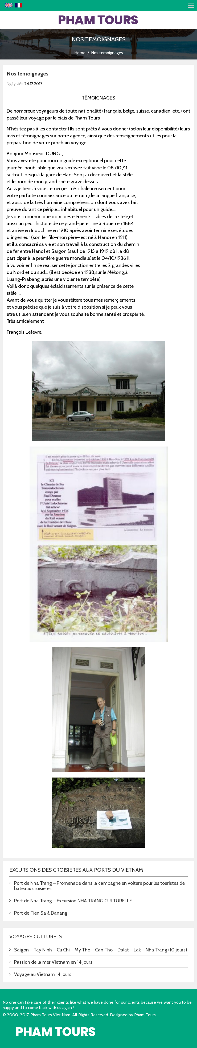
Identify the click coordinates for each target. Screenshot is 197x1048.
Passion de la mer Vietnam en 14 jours (53, 962)
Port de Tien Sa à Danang (40, 913)
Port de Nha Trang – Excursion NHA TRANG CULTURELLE (73, 901)
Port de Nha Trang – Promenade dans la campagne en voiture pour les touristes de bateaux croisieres (99, 885)
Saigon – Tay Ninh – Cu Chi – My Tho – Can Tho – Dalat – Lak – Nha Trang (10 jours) (100, 950)
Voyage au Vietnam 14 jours (42, 974)
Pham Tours (145, 1014)
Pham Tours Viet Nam (50, 1014)
